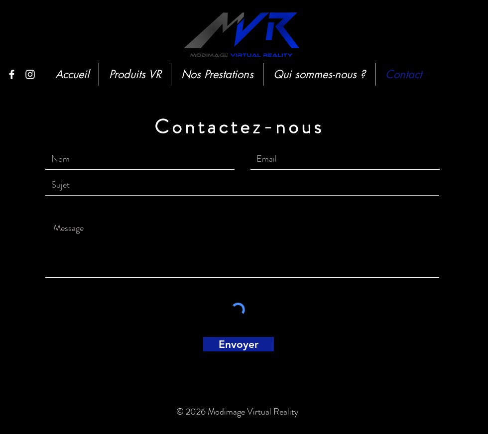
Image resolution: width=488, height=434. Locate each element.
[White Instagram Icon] (30, 74)
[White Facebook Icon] (11, 74)
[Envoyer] (238, 344)
